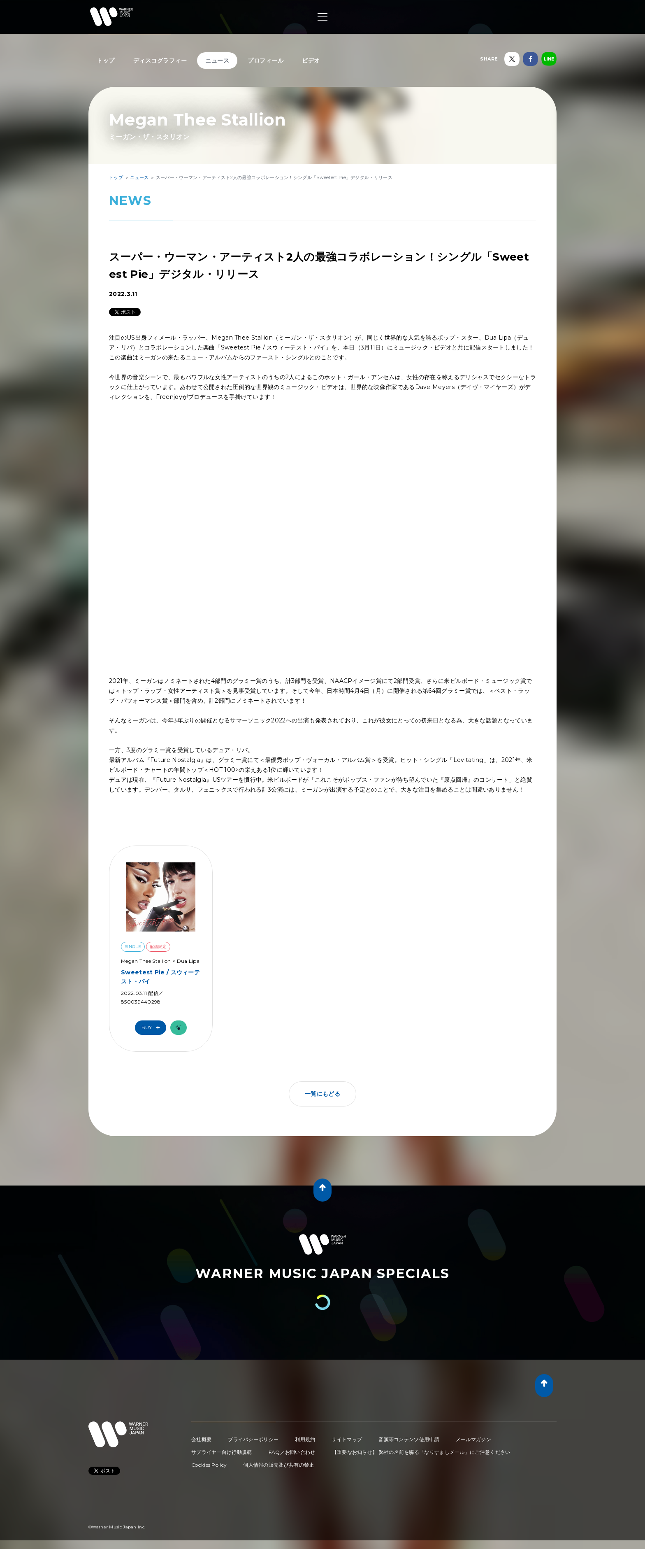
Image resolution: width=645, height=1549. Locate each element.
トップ (106, 60)
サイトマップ (347, 1439)
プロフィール (265, 60)
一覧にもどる (322, 1093)
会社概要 (201, 1439)
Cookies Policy (209, 1465)
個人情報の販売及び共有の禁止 (278, 1465)
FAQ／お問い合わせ (292, 1452)
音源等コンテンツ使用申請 (408, 1439)
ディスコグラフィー (160, 60)
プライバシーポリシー (253, 1439)
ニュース (217, 60)
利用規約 (305, 1439)
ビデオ (311, 60)
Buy (153, 1027)
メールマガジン (473, 1439)
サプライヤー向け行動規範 (221, 1452)
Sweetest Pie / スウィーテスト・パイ (160, 977)
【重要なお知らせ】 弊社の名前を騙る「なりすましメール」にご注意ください (421, 1452)
